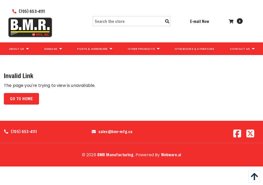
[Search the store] (131, 21)
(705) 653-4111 (28, 11)
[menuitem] (18, 48)
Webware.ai (171, 154)
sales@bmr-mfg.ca (115, 131)
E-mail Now (199, 21)
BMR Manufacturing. (116, 154)
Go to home (21, 98)
